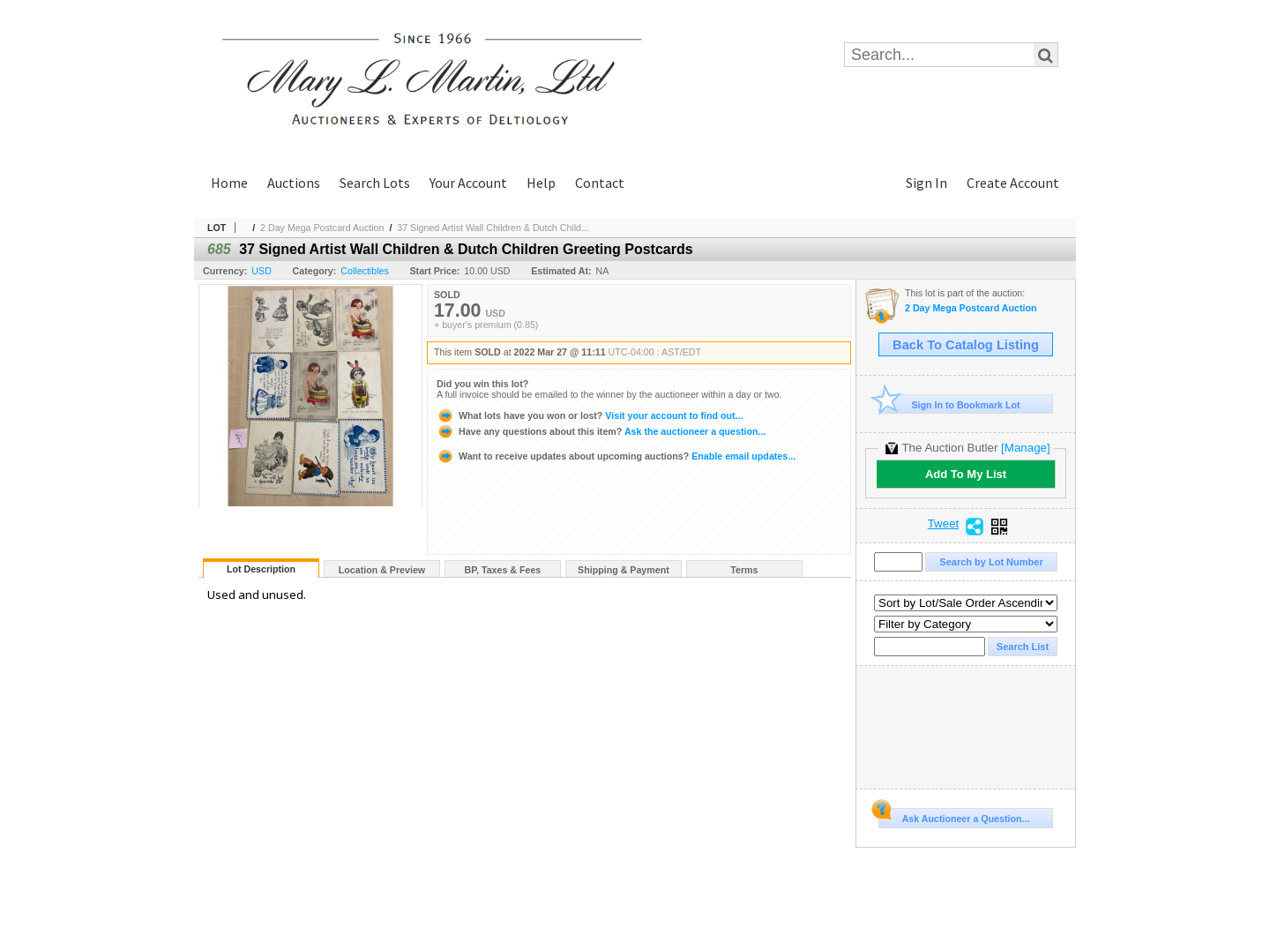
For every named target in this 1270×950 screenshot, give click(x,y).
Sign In (926, 182)
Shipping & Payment (623, 570)
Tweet (944, 524)
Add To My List (965, 474)
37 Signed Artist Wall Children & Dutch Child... (493, 227)
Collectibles (364, 271)
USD (261, 271)
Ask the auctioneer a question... (601, 431)
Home (229, 182)
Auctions (293, 182)
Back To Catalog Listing (966, 345)
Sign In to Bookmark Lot (949, 404)
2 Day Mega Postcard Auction (322, 227)
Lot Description (261, 569)
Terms (744, 570)
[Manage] (1025, 447)
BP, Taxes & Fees (503, 570)
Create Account (1013, 182)
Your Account (468, 182)
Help (541, 182)
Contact (599, 182)
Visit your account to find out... (590, 415)
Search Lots (375, 182)
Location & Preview (382, 570)
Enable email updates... (616, 456)
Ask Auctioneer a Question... (953, 816)
